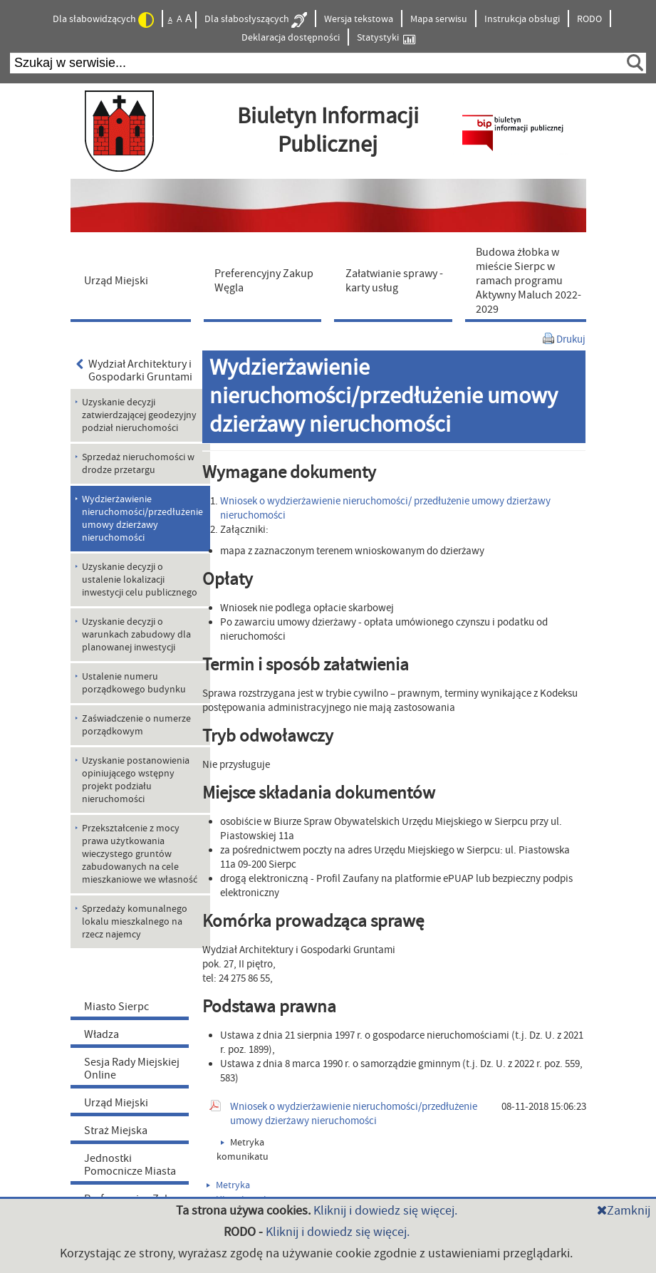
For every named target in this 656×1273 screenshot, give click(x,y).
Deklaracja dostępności (290, 37)
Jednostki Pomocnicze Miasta (130, 1164)
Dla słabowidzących (103, 20)
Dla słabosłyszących (255, 20)
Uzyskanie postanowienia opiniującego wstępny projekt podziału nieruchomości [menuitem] (135, 780)
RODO (589, 19)
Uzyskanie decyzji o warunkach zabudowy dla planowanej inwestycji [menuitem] (136, 634)
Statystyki (386, 38)
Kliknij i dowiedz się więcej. (385, 1210)
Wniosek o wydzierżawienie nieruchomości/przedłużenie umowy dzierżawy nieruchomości (353, 1114)
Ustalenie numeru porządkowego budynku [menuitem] (134, 683)
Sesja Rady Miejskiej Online (131, 1068)
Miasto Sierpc (116, 1006)
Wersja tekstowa (358, 19)
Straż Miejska (115, 1130)
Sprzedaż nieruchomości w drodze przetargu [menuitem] (138, 464)
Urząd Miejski (116, 1103)
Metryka (228, 1185)
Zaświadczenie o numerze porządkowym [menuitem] (136, 725)
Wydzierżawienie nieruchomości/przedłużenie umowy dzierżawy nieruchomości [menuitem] (142, 518)
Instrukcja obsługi (522, 19)
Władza (101, 1034)
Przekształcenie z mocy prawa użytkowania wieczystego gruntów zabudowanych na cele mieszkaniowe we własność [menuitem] (139, 854)
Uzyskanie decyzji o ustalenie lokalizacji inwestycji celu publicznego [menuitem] (139, 580)
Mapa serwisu (438, 19)
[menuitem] (134, 280)
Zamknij (623, 1210)
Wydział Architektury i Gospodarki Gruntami (134, 370)
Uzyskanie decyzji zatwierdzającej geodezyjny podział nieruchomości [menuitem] (139, 415)
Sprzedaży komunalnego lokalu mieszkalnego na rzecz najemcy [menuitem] (134, 922)
